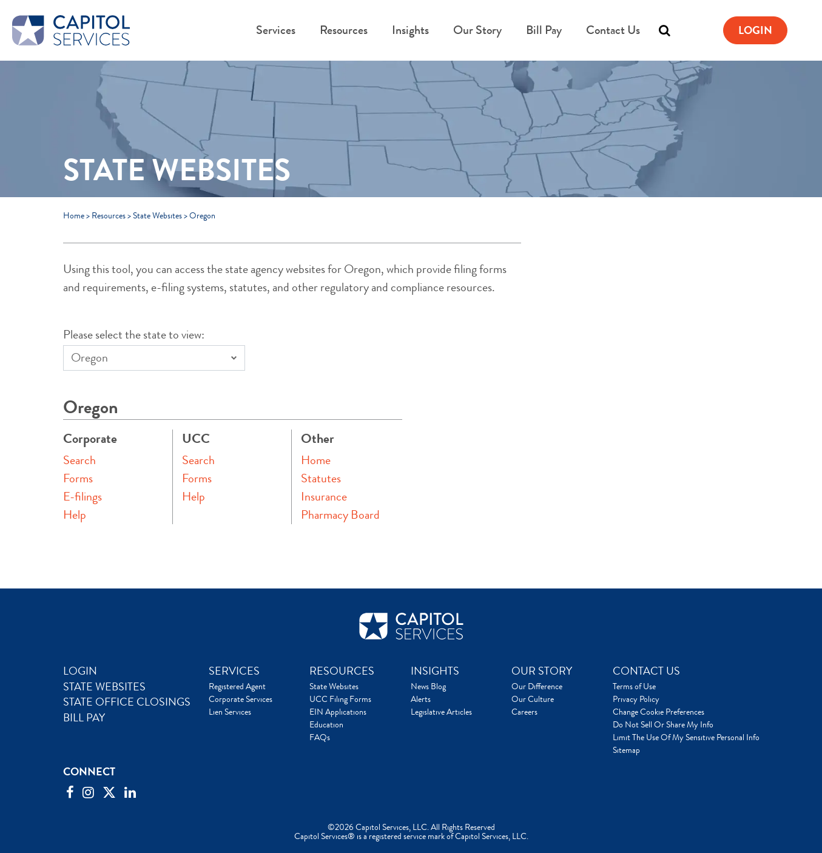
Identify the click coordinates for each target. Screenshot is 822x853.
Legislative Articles (441, 712)
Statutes (321, 478)
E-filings (82, 496)
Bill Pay (544, 30)
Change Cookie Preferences (658, 712)
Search (79, 460)
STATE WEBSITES (104, 687)
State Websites (157, 215)
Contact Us (613, 30)
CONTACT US (646, 671)
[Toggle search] (664, 30)
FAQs (319, 737)
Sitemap (626, 750)
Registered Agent (237, 686)
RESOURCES (341, 671)
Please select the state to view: (133, 334)
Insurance (324, 496)
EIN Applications (337, 712)
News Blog (428, 686)
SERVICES (234, 671)
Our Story (477, 30)
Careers (524, 712)
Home (73, 215)
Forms (78, 478)
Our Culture (532, 699)
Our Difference (536, 686)
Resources (344, 30)
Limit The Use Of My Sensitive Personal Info (686, 737)
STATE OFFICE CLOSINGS (126, 702)
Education (326, 724)
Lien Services (230, 712)
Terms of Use (634, 686)
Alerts (421, 699)
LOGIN (80, 671)
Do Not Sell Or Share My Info (663, 724)
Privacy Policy (636, 699)
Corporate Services (240, 699)
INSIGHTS (435, 671)
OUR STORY (541, 671)
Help (74, 515)
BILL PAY (84, 718)
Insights (410, 30)
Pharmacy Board (340, 515)
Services (275, 30)
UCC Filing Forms (340, 699)
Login (755, 30)
